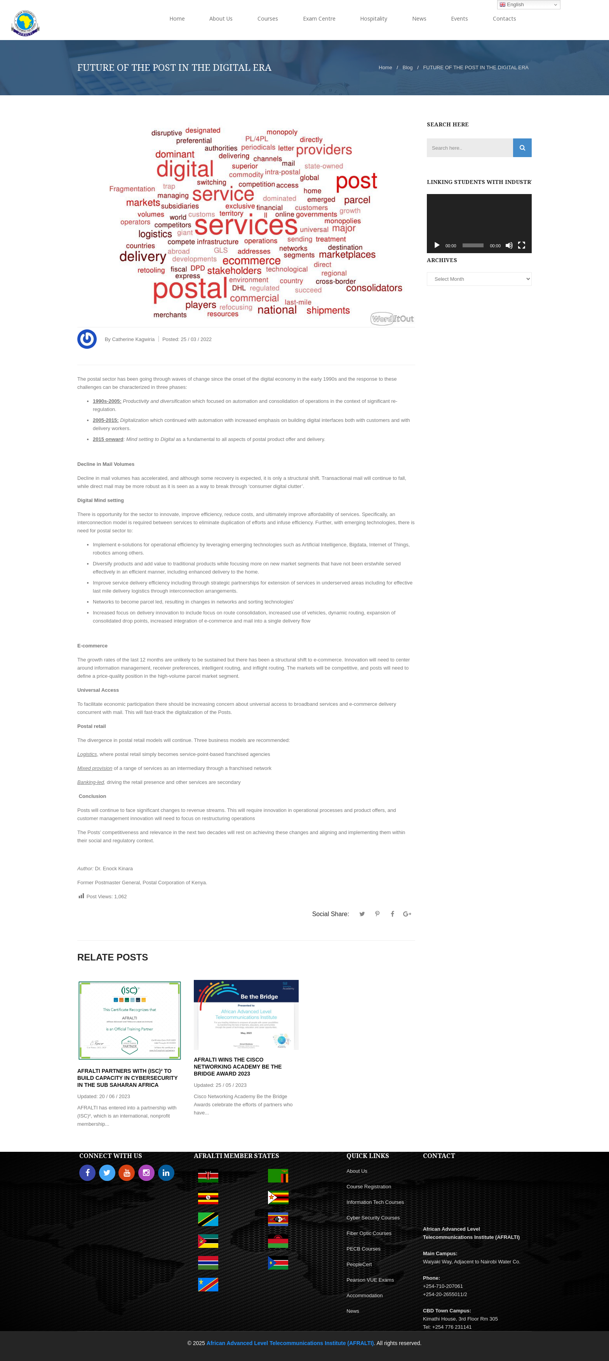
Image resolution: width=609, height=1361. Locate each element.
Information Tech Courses (375, 1202)
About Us (356, 1171)
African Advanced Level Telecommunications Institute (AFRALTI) (290, 1343)
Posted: (187, 339)
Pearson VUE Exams (370, 1280)
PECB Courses (363, 1249)
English (511, 5)
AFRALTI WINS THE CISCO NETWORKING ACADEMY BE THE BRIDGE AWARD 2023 (238, 1067)
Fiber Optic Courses (369, 1233)
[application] (479, 223)
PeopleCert (359, 1264)
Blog (408, 67)
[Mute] (509, 245)
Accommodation (364, 1295)
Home (385, 67)
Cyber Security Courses (373, 1218)
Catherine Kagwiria (133, 339)
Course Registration (368, 1187)
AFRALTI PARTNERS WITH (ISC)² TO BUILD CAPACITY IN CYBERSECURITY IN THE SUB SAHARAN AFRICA (127, 1078)
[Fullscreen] (521, 245)
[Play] (437, 245)
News (352, 1311)
